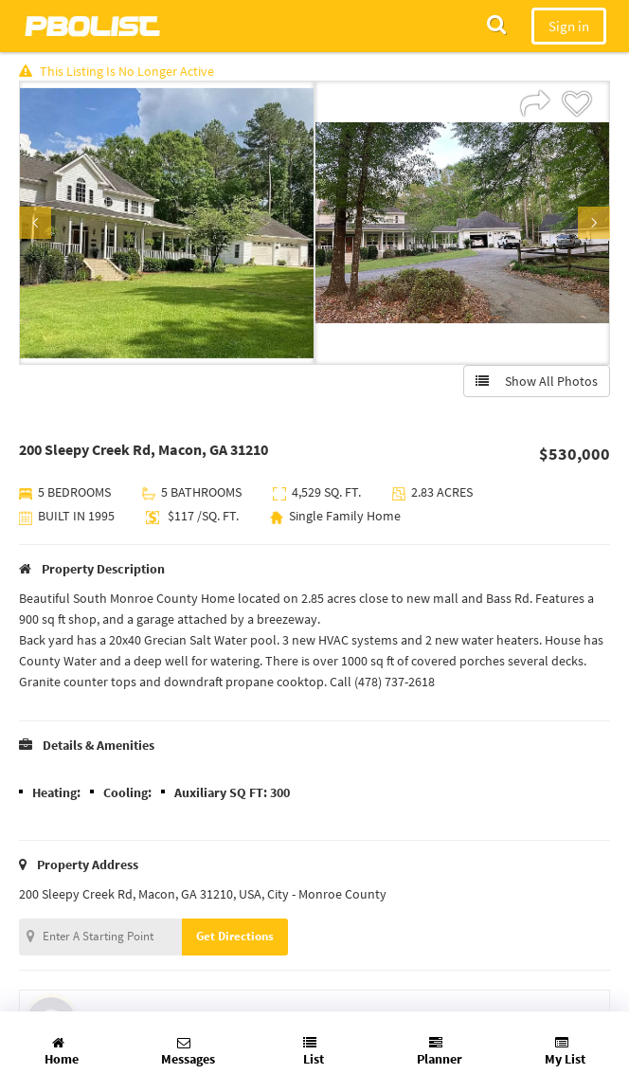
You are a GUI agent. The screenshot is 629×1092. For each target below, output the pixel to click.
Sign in (568, 26)
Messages (188, 1051)
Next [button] (594, 223)
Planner (439, 1051)
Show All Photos (537, 381)
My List (565, 1051)
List (313, 1051)
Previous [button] (35, 223)
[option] (166, 223)
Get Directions (235, 936)
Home (62, 1051)
